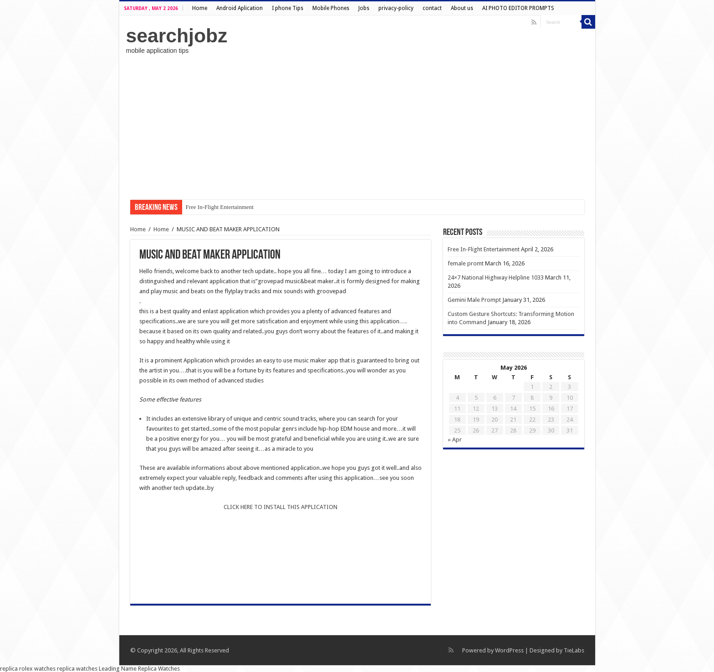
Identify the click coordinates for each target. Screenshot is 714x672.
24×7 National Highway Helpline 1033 (496, 277)
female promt (466, 263)
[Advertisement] (357, 127)
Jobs (363, 8)
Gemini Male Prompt (474, 299)
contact (432, 8)
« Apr (455, 439)
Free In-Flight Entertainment (220, 207)
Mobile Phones (330, 8)
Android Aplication (239, 8)
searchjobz (177, 35)
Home (199, 8)
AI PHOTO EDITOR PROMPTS (518, 8)
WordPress (509, 650)
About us (462, 8)
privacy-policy (395, 8)
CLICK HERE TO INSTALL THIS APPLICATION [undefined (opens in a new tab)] (280, 507)
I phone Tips (287, 8)
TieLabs (574, 650)
